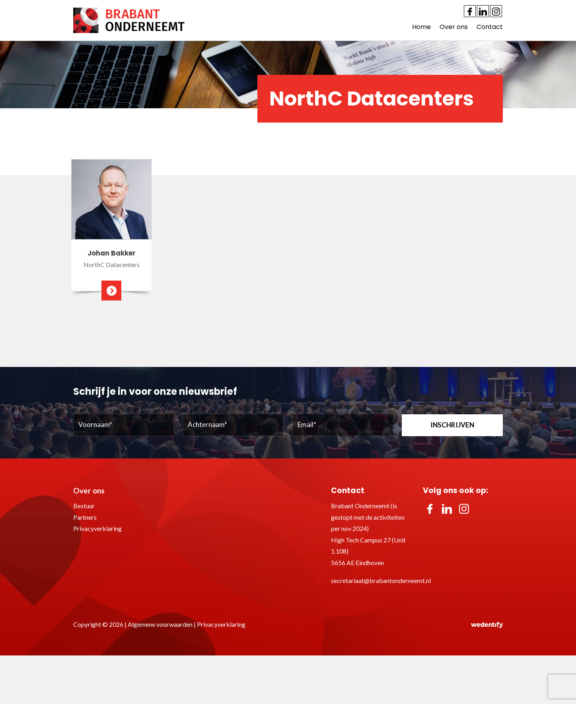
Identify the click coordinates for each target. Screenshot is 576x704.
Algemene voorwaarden (160, 624)
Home (421, 26)
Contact (490, 26)
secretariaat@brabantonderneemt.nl (381, 580)
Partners (85, 517)
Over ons (454, 26)
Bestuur (84, 505)
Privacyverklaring (97, 528)
